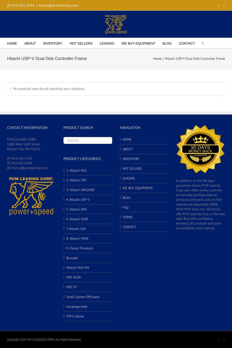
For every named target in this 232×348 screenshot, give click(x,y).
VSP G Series (75, 316)
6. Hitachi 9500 (77, 219)
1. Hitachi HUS (76, 170)
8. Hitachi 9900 (77, 238)
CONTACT (129, 227)
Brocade (72, 258)
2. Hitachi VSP (76, 180)
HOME (127, 139)
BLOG (126, 198)
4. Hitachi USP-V (77, 199)
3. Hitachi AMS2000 (80, 190)
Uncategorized (76, 306)
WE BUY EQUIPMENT (138, 188)
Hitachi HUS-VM (77, 268)
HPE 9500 (73, 277)
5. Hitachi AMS (76, 209)
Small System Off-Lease (82, 297)
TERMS (128, 217)
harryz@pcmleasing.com (59, 5)
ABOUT (128, 149)
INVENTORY (131, 159)
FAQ (126, 207)
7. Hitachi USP (76, 229)
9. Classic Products (79, 248)
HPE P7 (71, 287)
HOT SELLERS (132, 168)
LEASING (129, 178)
